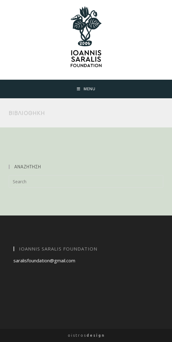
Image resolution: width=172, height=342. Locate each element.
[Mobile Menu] (86, 89)
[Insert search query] (86, 181)
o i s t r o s (86, 335)
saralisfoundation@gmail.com (44, 260)
